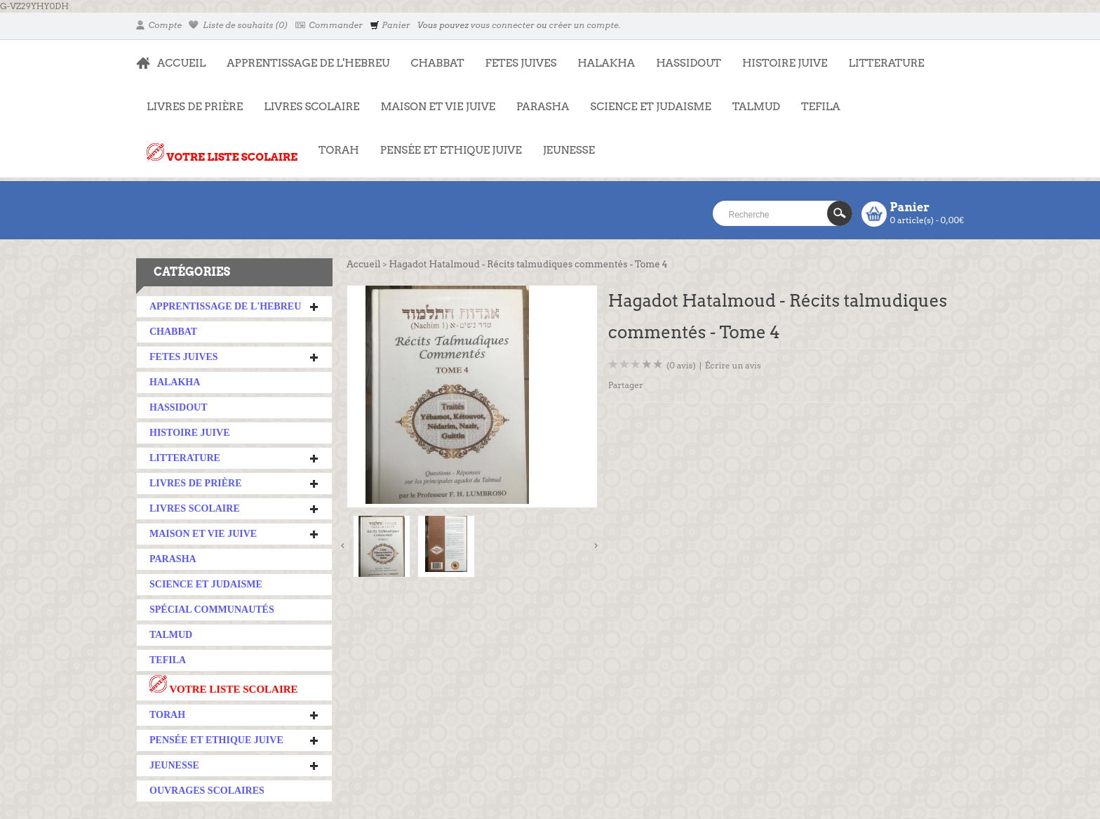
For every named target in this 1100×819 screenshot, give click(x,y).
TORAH (333, 143)
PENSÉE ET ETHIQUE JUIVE (446, 143)
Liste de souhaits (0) (238, 25)
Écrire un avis (733, 365)
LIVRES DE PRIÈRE (189, 99)
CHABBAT (437, 63)
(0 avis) (681, 365)
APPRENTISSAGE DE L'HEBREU (302, 56)
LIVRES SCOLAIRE (306, 99)
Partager (625, 385)
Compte (159, 25)
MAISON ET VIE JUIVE (432, 99)
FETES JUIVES (516, 56)
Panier (390, 25)
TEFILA (820, 106)
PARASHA (542, 106)
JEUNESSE (563, 143)
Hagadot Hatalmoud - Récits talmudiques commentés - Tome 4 (528, 264)
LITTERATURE (881, 56)
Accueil (363, 264)
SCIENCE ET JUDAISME (650, 106)
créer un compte (583, 25)
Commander (329, 25)
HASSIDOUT (688, 63)
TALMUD (756, 106)
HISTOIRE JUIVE (785, 63)
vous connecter (503, 25)
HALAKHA (606, 63)
